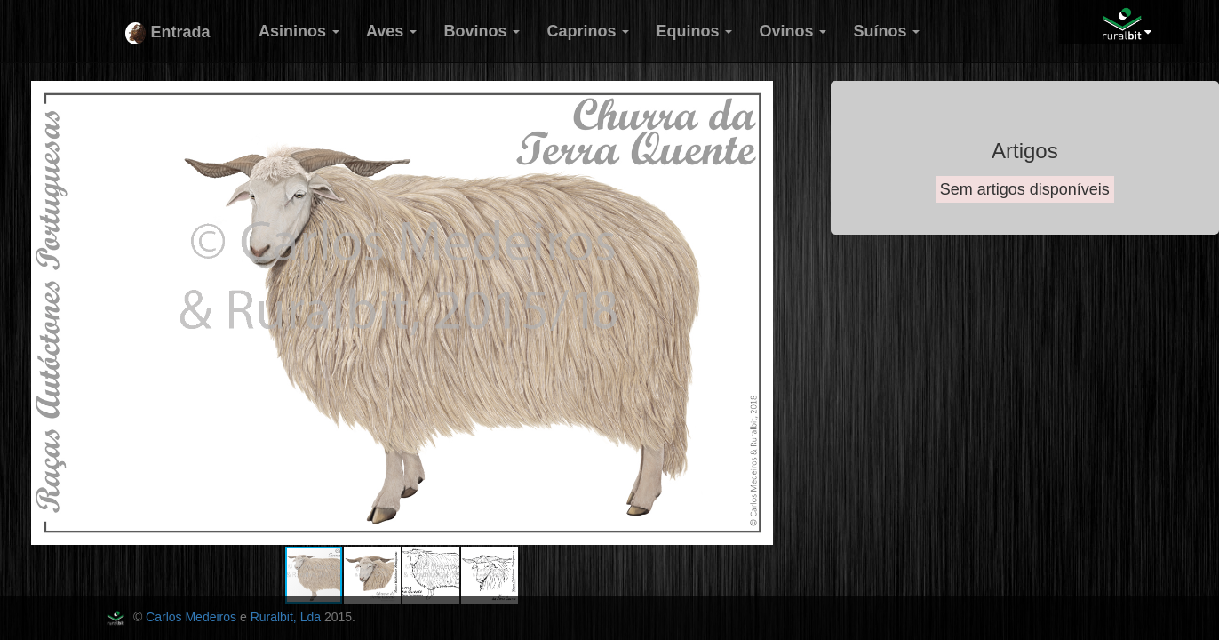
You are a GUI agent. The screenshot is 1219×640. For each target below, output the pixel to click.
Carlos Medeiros (191, 617)
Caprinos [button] (587, 31)
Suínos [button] (886, 31)
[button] (788, 97)
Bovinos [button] (481, 31)
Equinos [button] (694, 31)
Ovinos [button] (792, 31)
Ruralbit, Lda (286, 617)
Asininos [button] (299, 31)
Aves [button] (391, 31)
